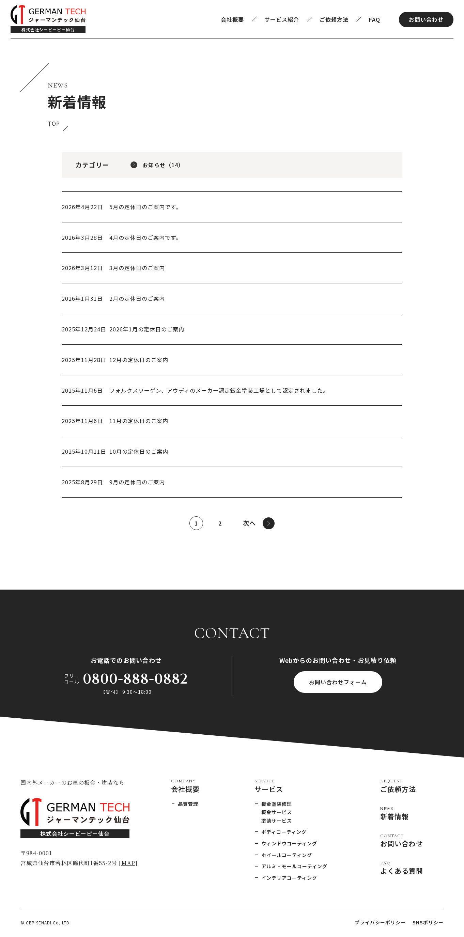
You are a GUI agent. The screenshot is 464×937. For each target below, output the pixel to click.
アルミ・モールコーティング (294, 866)
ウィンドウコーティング (289, 843)
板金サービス (276, 812)
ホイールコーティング (286, 855)
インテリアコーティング (289, 877)
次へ (259, 523)
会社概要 (232, 19)
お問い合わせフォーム (338, 682)
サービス (268, 786)
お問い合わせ (426, 19)
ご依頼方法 (334, 19)
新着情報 (394, 813)
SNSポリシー (428, 922)
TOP (54, 123)
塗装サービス (276, 820)
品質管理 (188, 803)
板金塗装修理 (276, 803)
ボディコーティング (284, 831)
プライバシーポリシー (380, 922)
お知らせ (163, 165)
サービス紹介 (281, 19)
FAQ (374, 19)
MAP (128, 863)
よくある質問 (401, 868)
